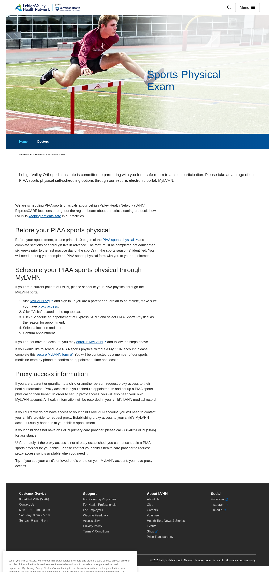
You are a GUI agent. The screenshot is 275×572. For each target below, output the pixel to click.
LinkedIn (218, 510)
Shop (152, 531)
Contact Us (26, 504)
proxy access (48, 306)
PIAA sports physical (120, 239)
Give (150, 504)
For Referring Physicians (99, 499)
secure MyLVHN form (54, 354)
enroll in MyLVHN (91, 342)
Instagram (219, 505)
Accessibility (91, 520)
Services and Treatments (31, 154)
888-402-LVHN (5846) (34, 499)
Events (151, 526)
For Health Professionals (99, 504)
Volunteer (153, 515)
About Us (153, 499)
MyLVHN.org (41, 301)
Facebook (219, 499)
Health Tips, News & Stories (166, 520)
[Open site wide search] (229, 7)
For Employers (93, 510)
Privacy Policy (92, 526)
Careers (152, 510)
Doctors (43, 141)
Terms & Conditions (96, 531)
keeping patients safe (45, 216)
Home (23, 141)
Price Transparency (160, 536)
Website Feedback (95, 515)
